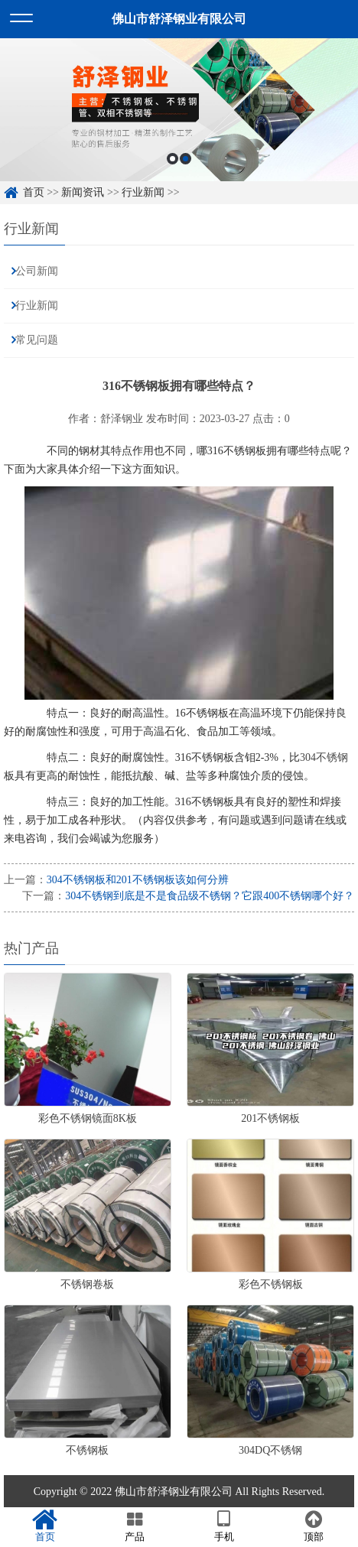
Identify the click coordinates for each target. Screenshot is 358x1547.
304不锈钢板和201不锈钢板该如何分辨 (138, 880)
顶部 (313, 1526)
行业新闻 (143, 192)
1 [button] (172, 158)
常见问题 (36, 340)
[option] (179, 109)
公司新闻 (36, 271)
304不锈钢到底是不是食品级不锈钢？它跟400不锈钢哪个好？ (209, 896)
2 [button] (185, 158)
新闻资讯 (82, 192)
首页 (33, 192)
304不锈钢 (324, 757)
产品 (134, 1526)
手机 (223, 1526)
